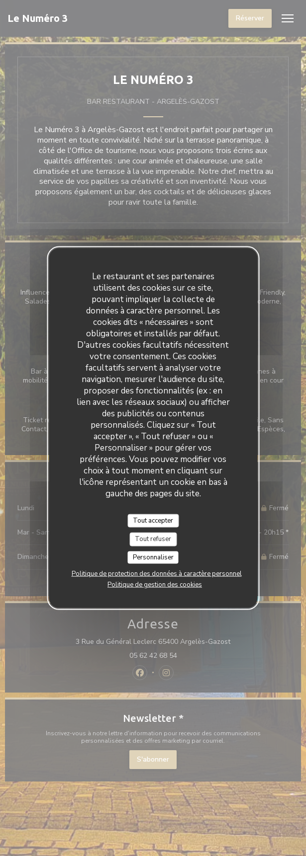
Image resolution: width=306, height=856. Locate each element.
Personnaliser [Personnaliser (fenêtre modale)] (153, 556)
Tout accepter (153, 520)
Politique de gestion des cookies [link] (154, 584)
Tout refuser (153, 539)
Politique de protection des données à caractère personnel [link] (157, 573)
